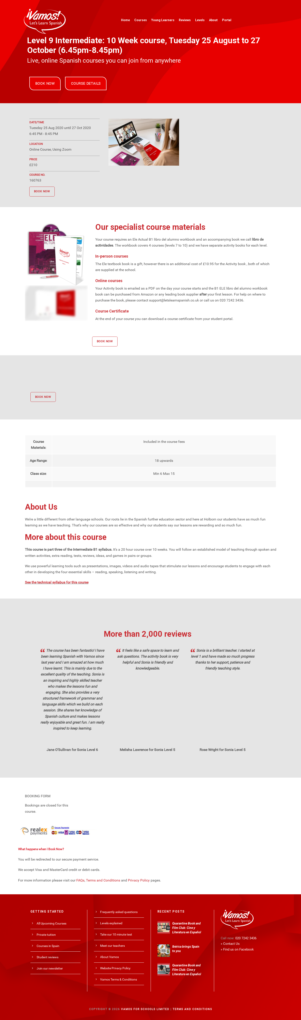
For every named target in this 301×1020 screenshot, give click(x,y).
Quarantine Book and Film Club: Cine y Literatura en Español (186, 928)
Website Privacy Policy (115, 968)
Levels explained (111, 923)
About (213, 20)
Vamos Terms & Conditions (118, 979)
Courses (140, 20)
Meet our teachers (112, 945)
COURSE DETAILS (86, 83)
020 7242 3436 (245, 938)
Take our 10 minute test (116, 934)
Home (125, 20)
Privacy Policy (139, 880)
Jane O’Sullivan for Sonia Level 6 (72, 750)
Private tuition (46, 934)
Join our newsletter (50, 968)
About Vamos (109, 957)
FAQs (80, 880)
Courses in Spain (48, 946)
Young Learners (162, 20)
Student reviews (47, 957)
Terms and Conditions (103, 880)
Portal (226, 20)
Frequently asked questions (119, 912)
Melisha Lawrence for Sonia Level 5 (147, 750)
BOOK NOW (45, 83)
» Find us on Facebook (237, 949)
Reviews (185, 20)
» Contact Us (230, 944)
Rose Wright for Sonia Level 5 (222, 750)
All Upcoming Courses (51, 923)
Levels (200, 20)
